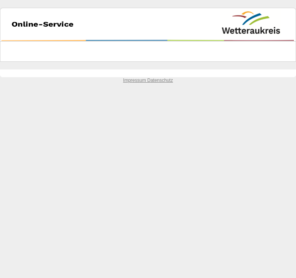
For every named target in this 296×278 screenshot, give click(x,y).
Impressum (135, 80)
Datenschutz (160, 80)
